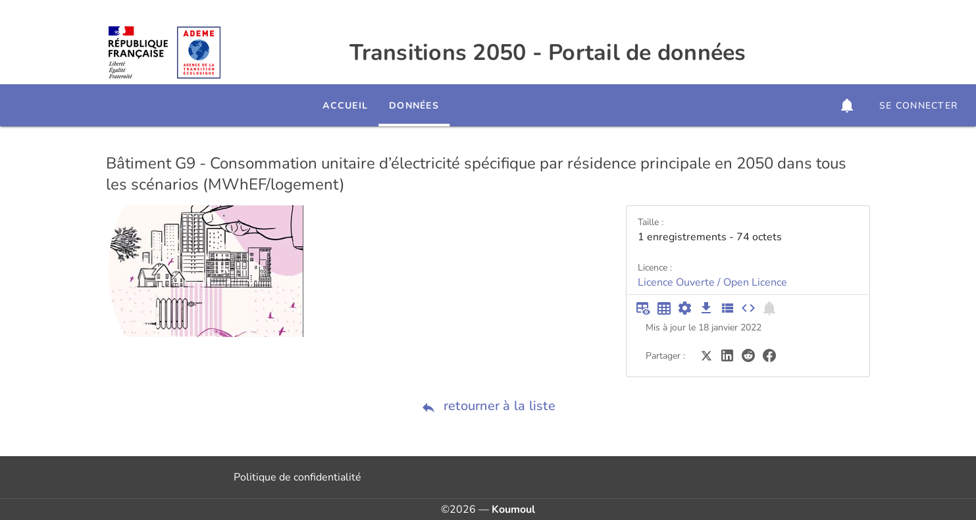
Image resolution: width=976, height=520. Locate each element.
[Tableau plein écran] (664, 308)
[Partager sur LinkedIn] (727, 355)
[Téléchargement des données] (706, 308)
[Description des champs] (727, 308)
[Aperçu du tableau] (643, 308)
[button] (847, 105)
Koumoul (513, 509)
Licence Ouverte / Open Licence (712, 282)
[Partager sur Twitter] (706, 355)
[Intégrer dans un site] (748, 308)
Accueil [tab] (381, 105)
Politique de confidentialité (297, 477)
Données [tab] (450, 105)
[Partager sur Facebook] (769, 355)
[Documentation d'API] (685, 308)
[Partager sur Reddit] (748, 355)
